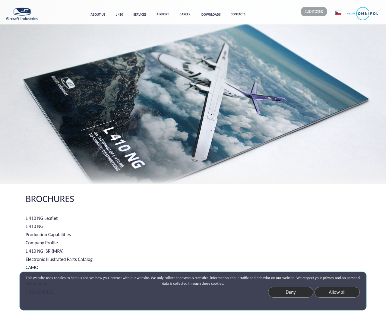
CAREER (185, 14)
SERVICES (139, 14)
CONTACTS (238, 14)
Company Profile (42, 243)
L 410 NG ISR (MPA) (45, 251)
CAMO (32, 267)
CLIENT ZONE (314, 11)
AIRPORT (163, 14)
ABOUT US (97, 14)
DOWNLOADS (210, 14)
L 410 (119, 14)
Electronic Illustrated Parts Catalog (59, 259)
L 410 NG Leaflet (42, 218)
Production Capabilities (48, 234)
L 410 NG (34, 226)
